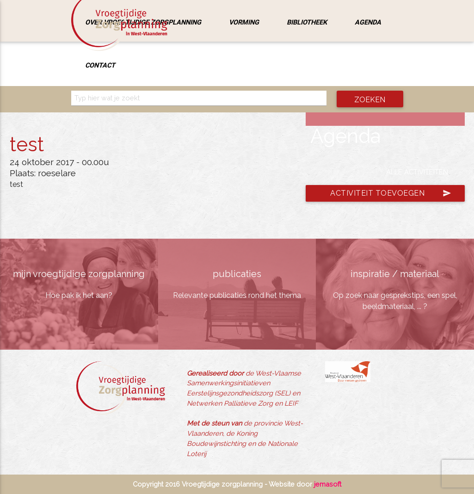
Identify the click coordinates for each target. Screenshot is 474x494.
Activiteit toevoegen (390, 193)
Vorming (244, 22)
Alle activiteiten (417, 172)
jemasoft (327, 484)
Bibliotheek (307, 22)
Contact (100, 65)
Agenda (368, 22)
